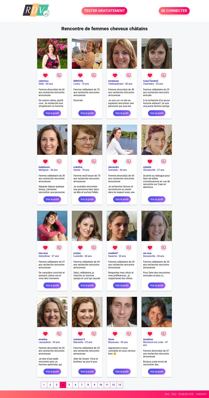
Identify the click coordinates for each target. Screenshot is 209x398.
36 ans (54, 170)
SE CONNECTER (174, 11)
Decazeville (149, 256)
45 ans (124, 342)
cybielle (147, 167)
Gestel (76, 170)
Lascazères (45, 342)
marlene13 (79, 339)
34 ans (160, 256)
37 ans (55, 256)
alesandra (113, 167)
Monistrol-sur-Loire (153, 342)
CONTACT (201, 394)
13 (119, 384)
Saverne (112, 256)
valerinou (44, 81)
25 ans (159, 83)
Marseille (78, 342)
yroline (77, 253)
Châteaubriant (115, 83)
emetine (43, 339)
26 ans (122, 256)
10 (100, 384)
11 (107, 384)
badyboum (44, 167)
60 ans (49, 83)
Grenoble (113, 170)
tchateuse (113, 81)
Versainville (149, 170)
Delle (41, 83)
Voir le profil (52, 113)
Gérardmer (44, 256)
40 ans (128, 83)
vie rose (147, 253)
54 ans (56, 342)
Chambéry (148, 83)
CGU (173, 394)
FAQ (167, 394)
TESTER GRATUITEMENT (104, 11)
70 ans (85, 83)
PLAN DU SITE (186, 394)
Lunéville (78, 256)
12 (113, 384)
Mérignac (44, 170)
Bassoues (113, 342)
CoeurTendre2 (150, 81)
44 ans (123, 170)
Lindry (76, 83)
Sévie (111, 339)
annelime (148, 339)
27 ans (160, 170)
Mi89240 (78, 81)
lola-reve (43, 253)
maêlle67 (113, 253)
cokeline (77, 167)
